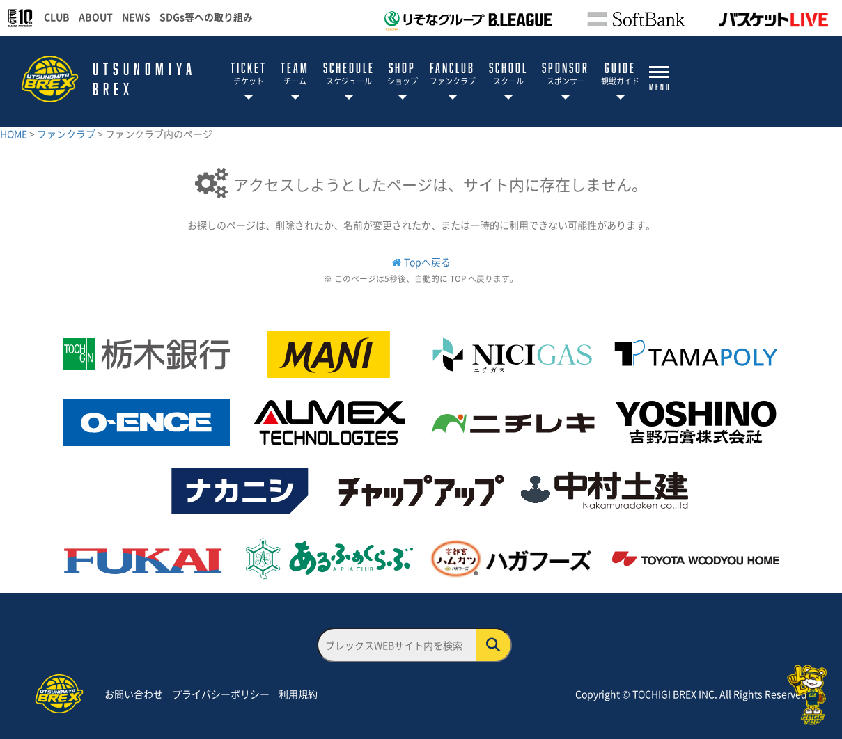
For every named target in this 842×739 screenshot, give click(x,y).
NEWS (136, 17)
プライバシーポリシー (221, 694)
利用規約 (298, 694)
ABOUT (96, 17)
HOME (14, 134)
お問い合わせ (133, 694)
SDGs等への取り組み (206, 17)
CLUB (57, 17)
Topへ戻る (427, 262)
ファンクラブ (67, 134)
